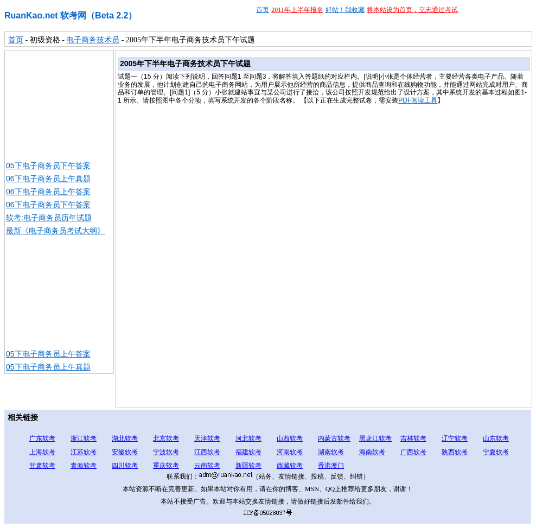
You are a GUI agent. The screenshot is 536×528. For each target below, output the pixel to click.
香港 (324, 465)
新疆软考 (248, 465)
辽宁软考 (455, 438)
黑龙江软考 (375, 438)
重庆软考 (166, 465)
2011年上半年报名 (297, 10)
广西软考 (413, 452)
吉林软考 (413, 438)
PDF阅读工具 (417, 100)
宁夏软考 (496, 452)
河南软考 (290, 452)
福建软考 (248, 452)
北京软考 (166, 438)
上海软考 (42, 452)
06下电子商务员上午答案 (48, 191)
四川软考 (125, 465)
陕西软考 (455, 452)
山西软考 (290, 438)
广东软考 (42, 438)
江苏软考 (84, 452)
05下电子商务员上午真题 (48, 366)
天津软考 (207, 438)
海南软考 (372, 452)
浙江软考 (84, 438)
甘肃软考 (42, 465)
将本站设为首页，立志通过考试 (412, 10)
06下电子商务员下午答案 (48, 204)
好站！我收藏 (345, 10)
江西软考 (207, 452)
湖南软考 (331, 452)
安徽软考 (125, 452)
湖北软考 (125, 438)
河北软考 (248, 438)
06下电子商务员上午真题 (48, 178)
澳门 (337, 465)
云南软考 (207, 465)
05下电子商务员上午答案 (48, 353)
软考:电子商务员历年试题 (49, 217)
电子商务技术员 (92, 40)
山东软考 (496, 438)
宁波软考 (166, 452)
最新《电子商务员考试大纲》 (55, 230)
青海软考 (84, 465)
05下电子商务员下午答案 (48, 165)
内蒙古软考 (334, 438)
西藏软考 (290, 465)
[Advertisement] (59, 104)
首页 (262, 10)
